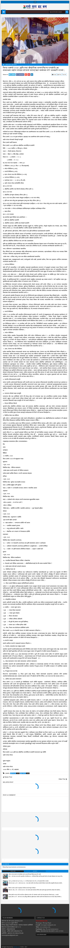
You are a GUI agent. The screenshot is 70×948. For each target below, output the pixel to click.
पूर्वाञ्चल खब (15, 773)
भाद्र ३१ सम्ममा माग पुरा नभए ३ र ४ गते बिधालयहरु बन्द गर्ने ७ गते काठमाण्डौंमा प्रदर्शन (29, 879)
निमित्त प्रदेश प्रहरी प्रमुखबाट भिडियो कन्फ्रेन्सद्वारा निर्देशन (22, 885)
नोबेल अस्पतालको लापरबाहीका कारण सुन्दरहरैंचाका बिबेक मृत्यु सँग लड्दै (25, 872)
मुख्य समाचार (25, 773)
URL (65, 74)
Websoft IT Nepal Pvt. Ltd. (15, 946)
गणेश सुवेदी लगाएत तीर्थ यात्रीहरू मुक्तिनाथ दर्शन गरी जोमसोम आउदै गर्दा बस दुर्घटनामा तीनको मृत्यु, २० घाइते (34, 892)
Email (54, 74)
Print (60, 74)
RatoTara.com (16, 944)
